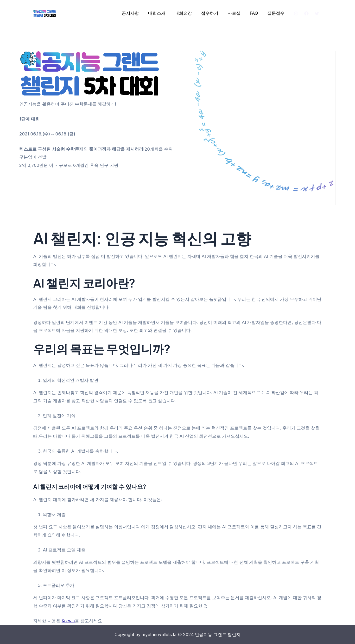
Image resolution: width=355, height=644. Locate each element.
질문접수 (276, 13)
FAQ (254, 13)
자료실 (235, 13)
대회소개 (159, 13)
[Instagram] (296, 13)
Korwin (68, 620)
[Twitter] (317, 13)
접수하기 (211, 13)
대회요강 (185, 13)
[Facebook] (306, 13)
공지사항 (133, 13)
